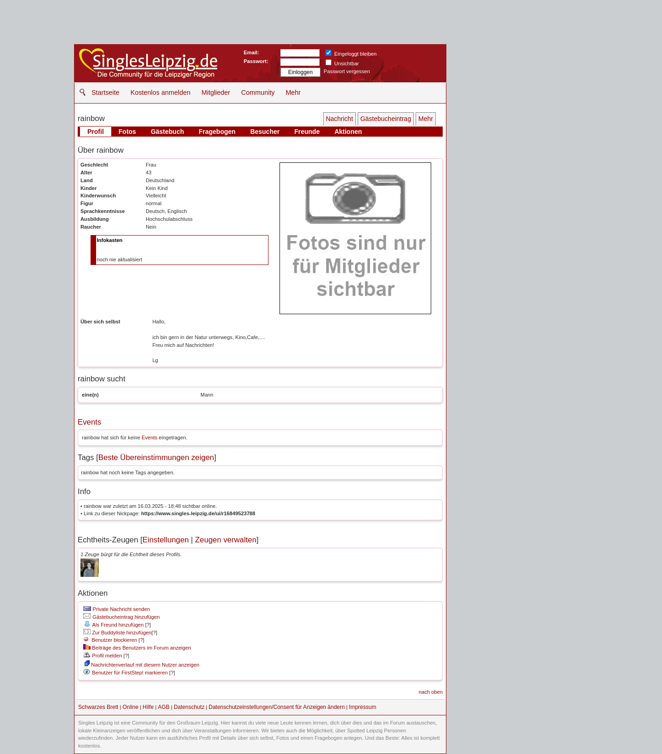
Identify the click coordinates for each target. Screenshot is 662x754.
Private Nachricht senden (116, 609)
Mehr (293, 92)
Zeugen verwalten (225, 539)
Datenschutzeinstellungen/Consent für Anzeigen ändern (277, 707)
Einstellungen (166, 539)
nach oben (431, 692)
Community (258, 92)
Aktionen (348, 131)
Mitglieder (215, 92)
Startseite (105, 92)
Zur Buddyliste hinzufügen (117, 632)
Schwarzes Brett (98, 707)
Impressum (362, 707)
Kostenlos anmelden (160, 92)
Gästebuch (167, 131)
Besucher (265, 131)
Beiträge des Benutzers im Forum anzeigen (137, 647)
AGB (163, 707)
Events (89, 422)
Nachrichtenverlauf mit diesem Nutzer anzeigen (142, 665)
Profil (95, 131)
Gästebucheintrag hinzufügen (121, 617)
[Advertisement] (517, 101)
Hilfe (148, 707)
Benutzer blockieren (110, 640)
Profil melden (102, 655)
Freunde (307, 131)
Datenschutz (189, 707)
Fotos (127, 131)
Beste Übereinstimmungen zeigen (156, 457)
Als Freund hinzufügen (113, 624)
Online (131, 707)
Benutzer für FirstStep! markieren (130, 672)
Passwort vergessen (347, 71)
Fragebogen (217, 131)
